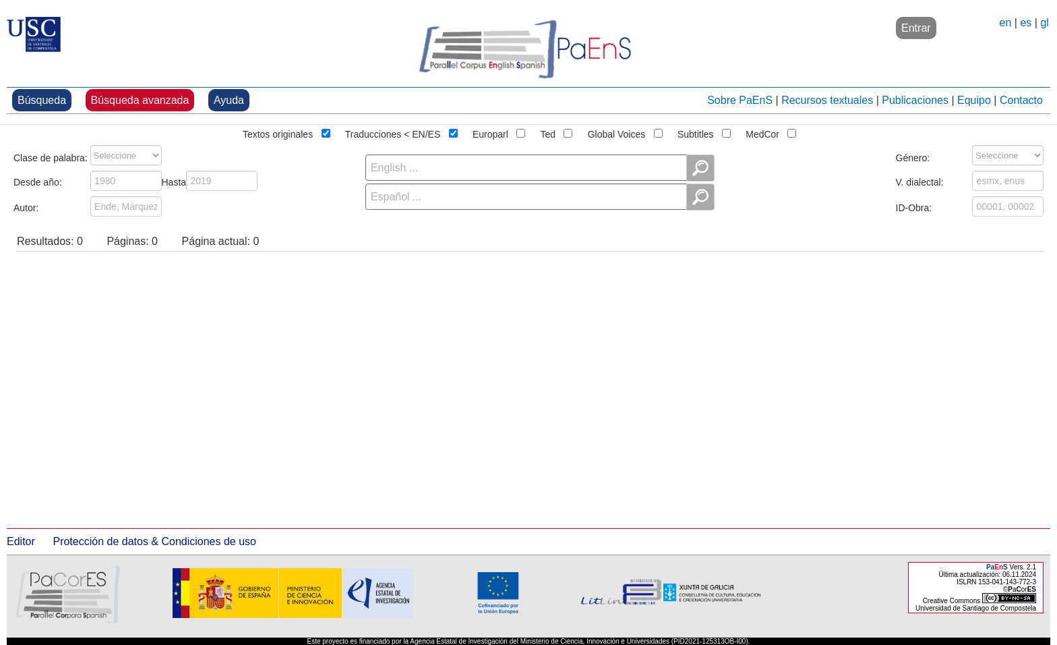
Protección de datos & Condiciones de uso (154, 541)
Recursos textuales (827, 100)
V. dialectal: (920, 181)
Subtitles (695, 133)
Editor (21, 541)
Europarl (490, 133)
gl (1044, 22)
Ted (547, 133)
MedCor (762, 133)
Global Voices (617, 133)
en (1006, 22)
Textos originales (278, 133)
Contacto (1021, 100)
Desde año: (37, 181)
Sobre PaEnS (740, 100)
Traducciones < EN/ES (393, 133)
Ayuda (229, 100)
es (1025, 22)
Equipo (974, 100)
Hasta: (175, 181)
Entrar (916, 28)
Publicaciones (915, 100)
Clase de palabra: (50, 156)
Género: (913, 156)
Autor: (25, 206)
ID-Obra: (914, 206)
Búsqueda (42, 100)
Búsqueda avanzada (140, 100)
